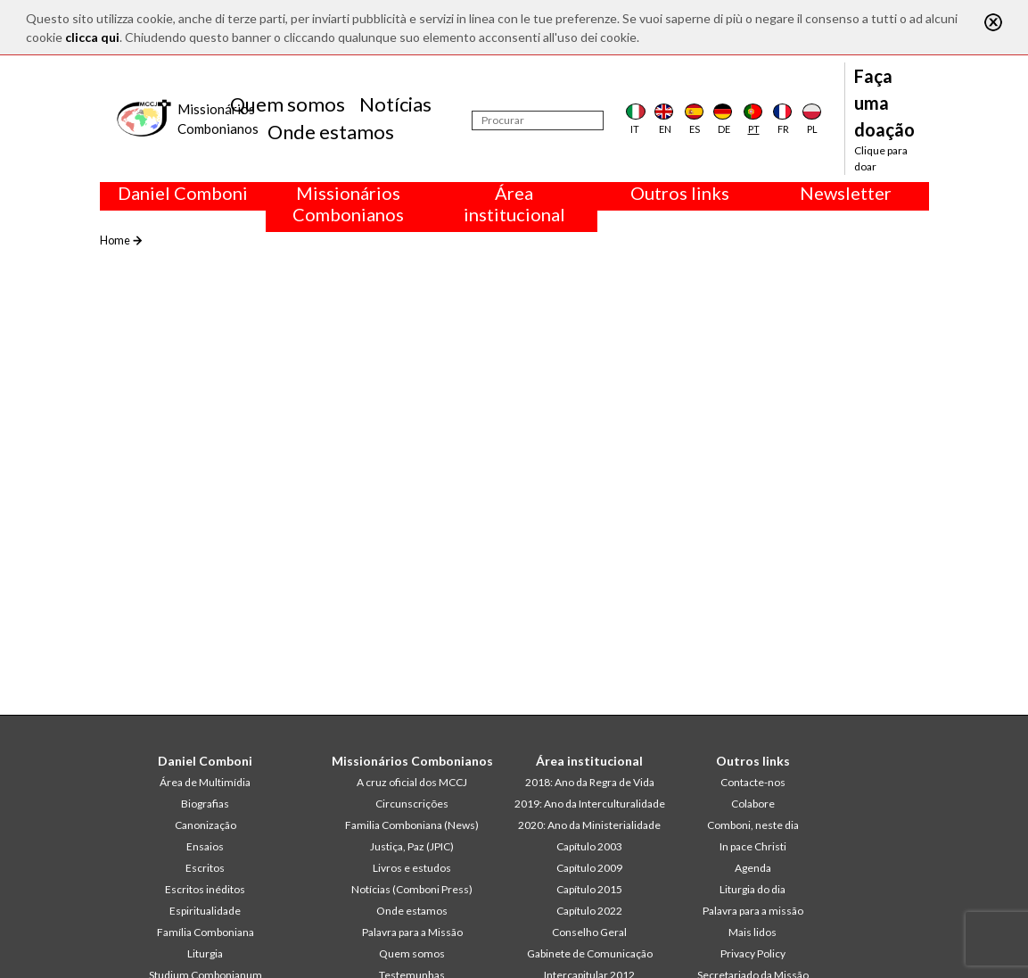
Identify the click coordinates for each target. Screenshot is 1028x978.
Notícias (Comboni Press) (412, 889)
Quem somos (287, 104)
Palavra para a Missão (412, 932)
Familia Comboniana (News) (412, 825)
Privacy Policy (752, 953)
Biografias (205, 803)
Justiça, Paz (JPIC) (412, 846)
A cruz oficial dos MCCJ (412, 782)
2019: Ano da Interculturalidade (589, 803)
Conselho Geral (589, 932)
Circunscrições (411, 803)
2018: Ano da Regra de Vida (589, 782)
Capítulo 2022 (589, 910)
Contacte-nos (752, 782)
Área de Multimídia (205, 782)
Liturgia (205, 953)
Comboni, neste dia (753, 825)
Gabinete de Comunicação (590, 953)
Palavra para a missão (753, 910)
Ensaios (205, 846)
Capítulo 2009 (589, 867)
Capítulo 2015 (589, 889)
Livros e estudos (412, 867)
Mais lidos (752, 932)
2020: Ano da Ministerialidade (589, 825)
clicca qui (92, 37)
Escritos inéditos (205, 889)
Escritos (205, 867)
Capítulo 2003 (589, 846)
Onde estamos (330, 132)
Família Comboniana (205, 932)
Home (115, 240)
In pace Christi (753, 846)
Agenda (753, 867)
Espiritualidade (205, 910)
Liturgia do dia (752, 889)
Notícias (395, 104)
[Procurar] (538, 120)
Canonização (205, 825)
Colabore (753, 803)
